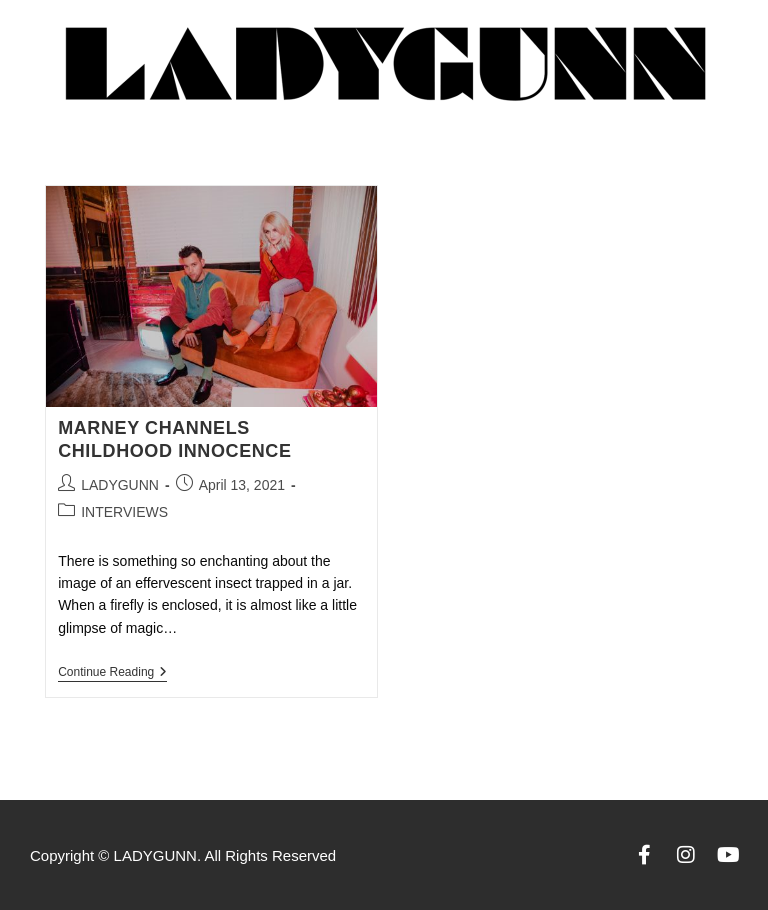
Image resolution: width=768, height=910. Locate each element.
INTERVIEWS (124, 512)
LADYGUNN (120, 485)
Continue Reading (112, 672)
